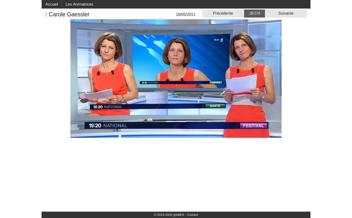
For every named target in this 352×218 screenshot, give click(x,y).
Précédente (223, 13)
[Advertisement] (176, 174)
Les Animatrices (79, 4)
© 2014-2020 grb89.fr (169, 215)
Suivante (286, 13)
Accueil (51, 4)
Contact (192, 215)
